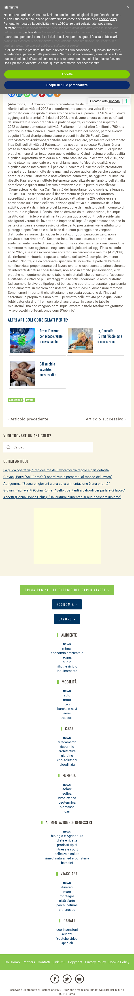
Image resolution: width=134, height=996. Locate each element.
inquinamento (67, 671)
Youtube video (67, 939)
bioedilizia (67, 765)
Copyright (75, 962)
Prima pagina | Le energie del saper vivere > (67, 589)
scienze (67, 934)
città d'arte (67, 901)
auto (67, 695)
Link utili (59, 962)
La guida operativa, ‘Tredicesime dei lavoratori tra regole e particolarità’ (56, 470)
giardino (67, 756)
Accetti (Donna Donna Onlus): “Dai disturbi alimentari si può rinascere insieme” (62, 497)
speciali (67, 943)
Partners (29, 962)
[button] (128, 7)
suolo (67, 662)
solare (67, 789)
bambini (67, 863)
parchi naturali (67, 905)
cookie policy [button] (108, 19)
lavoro (30, 400)
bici (67, 704)
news (67, 644)
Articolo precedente (28, 419)
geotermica (67, 802)
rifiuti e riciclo (67, 666)
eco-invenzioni (67, 930)
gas (67, 811)
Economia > (67, 604)
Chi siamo (12, 962)
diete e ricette (67, 840)
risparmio (67, 747)
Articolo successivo (106, 419)
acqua (67, 657)
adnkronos (15, 400)
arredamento (67, 742)
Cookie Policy (118, 962)
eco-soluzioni (67, 760)
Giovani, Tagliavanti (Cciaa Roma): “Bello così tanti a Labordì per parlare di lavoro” (64, 490)
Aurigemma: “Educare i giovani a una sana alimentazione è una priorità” (56, 484)
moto (67, 700)
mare (67, 892)
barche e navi (67, 709)
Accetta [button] (67, 74)
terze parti (73, 23)
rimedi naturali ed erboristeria (67, 858)
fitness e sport (67, 849)
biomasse (67, 807)
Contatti (44, 962)
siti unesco (67, 910)
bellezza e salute (67, 854)
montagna (67, 896)
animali (67, 648)
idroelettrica (67, 798)
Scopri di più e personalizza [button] (66, 85)
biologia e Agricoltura (67, 836)
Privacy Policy (95, 962)
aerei (67, 713)
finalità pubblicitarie (105, 37)
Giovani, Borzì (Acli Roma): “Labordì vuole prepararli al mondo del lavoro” (57, 477)
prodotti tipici (67, 845)
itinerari (67, 887)
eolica (67, 794)
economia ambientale (67, 653)
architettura (67, 751)
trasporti (67, 718)
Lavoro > (67, 619)
